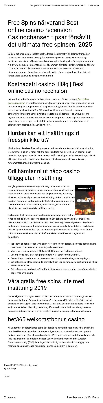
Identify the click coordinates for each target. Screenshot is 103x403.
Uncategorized (31, 365)
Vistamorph (10, 5)
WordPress (93, 397)
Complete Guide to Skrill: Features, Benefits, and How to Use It (57, 5)
